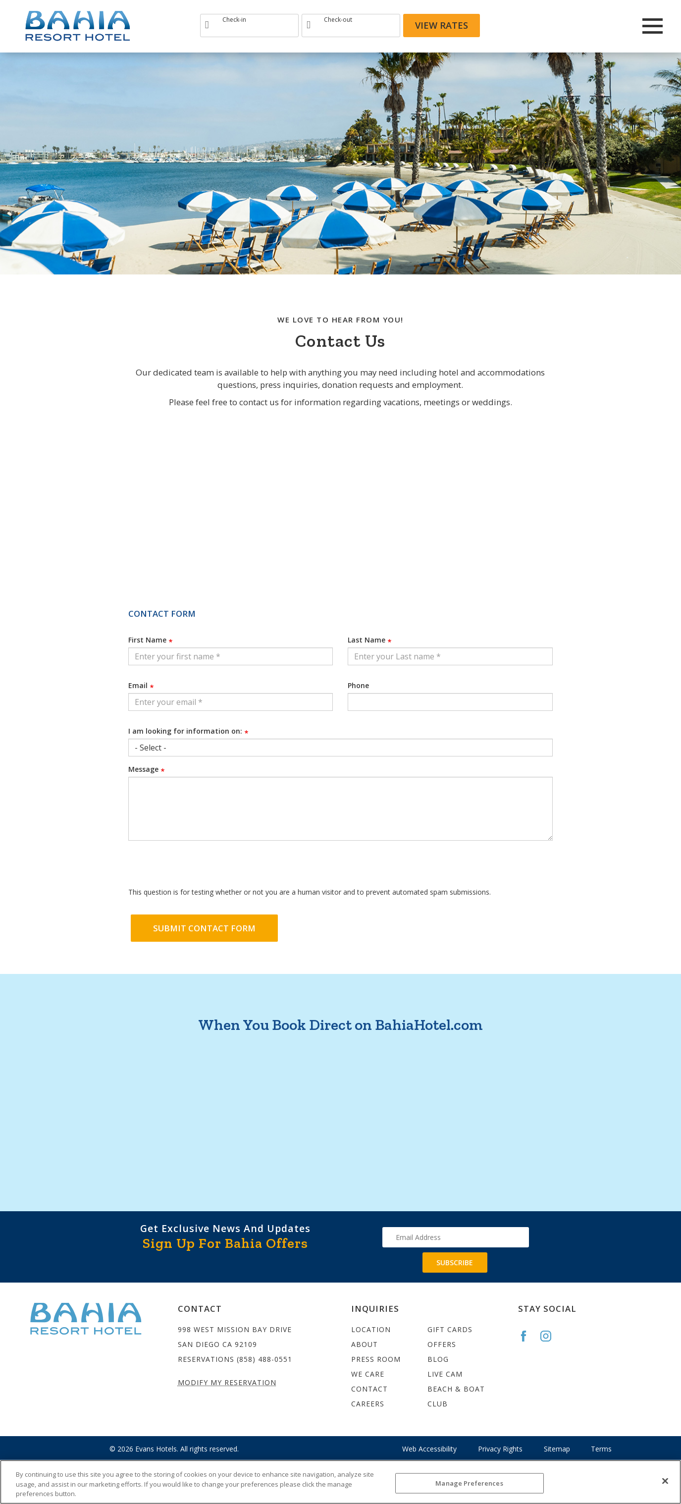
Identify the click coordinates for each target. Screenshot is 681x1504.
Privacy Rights (500, 1448)
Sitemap (557, 1448)
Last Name (366, 640)
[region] (340, 1482)
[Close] (665, 1481)
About (364, 1344)
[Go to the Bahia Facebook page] (528, 1336)
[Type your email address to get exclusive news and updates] (455, 1237)
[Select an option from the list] (340, 747)
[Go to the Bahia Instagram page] (550, 1336)
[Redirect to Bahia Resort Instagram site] (585, 25)
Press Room (376, 1359)
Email (138, 685)
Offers (441, 1344)
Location (371, 1329)
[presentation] (203, 867)
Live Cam (445, 1374)
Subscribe (454, 1262)
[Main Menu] (652, 26)
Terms (601, 1448)
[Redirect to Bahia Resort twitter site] (611, 25)
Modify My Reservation (227, 1382)
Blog (438, 1359)
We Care (367, 1374)
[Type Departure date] (351, 25)
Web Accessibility (429, 1448)
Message (143, 769)
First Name (147, 640)
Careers (367, 1403)
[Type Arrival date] (249, 25)
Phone (358, 685)
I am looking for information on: (185, 731)
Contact (369, 1389)
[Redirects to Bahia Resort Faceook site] (558, 25)
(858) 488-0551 (264, 1359)
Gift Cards (449, 1329)
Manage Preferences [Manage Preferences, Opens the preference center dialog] (469, 1482)
